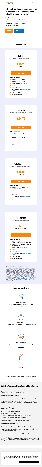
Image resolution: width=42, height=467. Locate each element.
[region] (21, 458)
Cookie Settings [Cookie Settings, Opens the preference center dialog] (6, 461)
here (26, 279)
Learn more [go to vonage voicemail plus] (21, 347)
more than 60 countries (16, 188)
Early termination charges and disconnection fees (23, 278)
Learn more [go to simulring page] (21, 326)
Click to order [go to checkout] (21, 73)
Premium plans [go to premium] (19, 30)
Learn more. (24, 377)
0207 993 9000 (34, 2)
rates (26, 83)
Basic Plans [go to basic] (9, 30)
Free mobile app (15, 85)
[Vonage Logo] (10, 3)
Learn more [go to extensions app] (21, 306)
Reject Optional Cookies (33, 462)
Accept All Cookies (23, 462)
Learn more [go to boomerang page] (21, 367)
